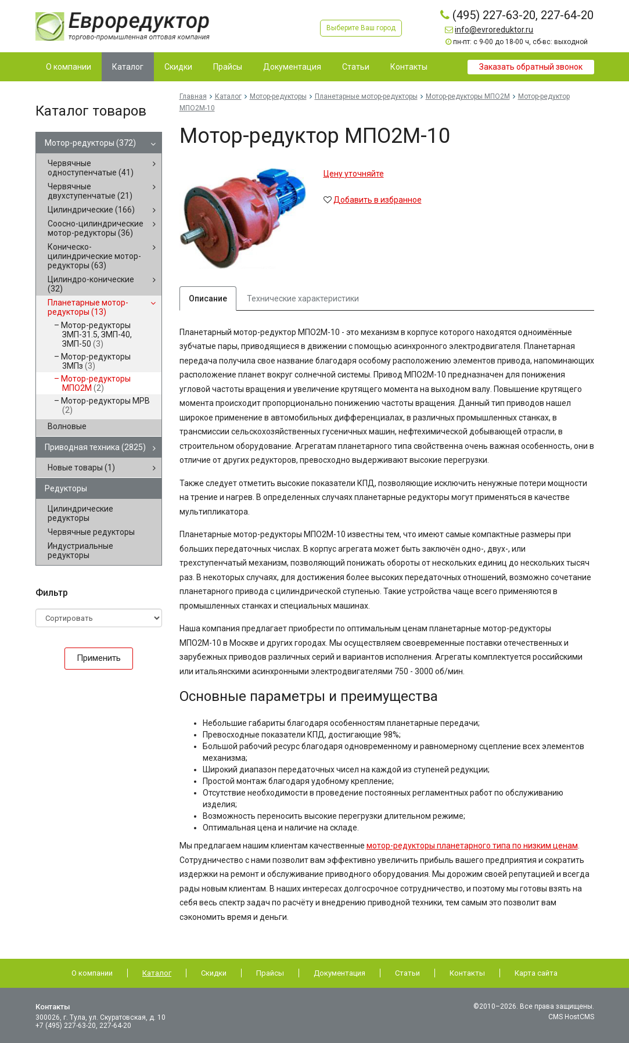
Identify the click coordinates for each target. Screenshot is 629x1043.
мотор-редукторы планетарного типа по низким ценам (472, 845)
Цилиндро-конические (91, 284)
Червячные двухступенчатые (90, 191)
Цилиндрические (91, 209)
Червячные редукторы (91, 532)
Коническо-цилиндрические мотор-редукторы (94, 256)
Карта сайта (536, 973)
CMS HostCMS (571, 1017)
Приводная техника (95, 447)
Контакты (467, 973)
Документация (339, 973)
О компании (92, 973)
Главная (193, 96)
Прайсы (270, 973)
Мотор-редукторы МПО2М (96, 383)
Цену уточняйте (354, 173)
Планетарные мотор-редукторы (88, 307)
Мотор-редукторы (90, 143)
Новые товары (81, 467)
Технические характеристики (303, 298)
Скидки (214, 973)
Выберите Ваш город (361, 28)
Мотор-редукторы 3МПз (96, 361)
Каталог (228, 96)
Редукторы (66, 488)
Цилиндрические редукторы (80, 513)
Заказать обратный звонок (531, 66)
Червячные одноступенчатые (91, 168)
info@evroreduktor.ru (494, 29)
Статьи (407, 973)
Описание (208, 298)
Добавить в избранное (377, 199)
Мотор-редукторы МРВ (105, 405)
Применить (99, 658)
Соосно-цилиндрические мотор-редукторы (95, 228)
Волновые (67, 426)
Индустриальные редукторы (80, 550)
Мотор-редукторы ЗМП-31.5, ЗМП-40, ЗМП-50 (96, 334)
